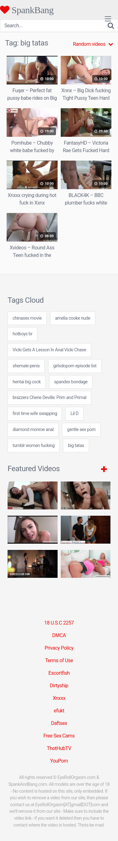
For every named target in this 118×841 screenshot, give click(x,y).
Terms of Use (59, 660)
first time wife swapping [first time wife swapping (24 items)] (35, 413)
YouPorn (59, 761)
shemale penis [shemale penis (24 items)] (26, 366)
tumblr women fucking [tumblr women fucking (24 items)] (33, 445)
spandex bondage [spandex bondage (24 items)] (70, 382)
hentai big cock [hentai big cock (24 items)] (27, 382)
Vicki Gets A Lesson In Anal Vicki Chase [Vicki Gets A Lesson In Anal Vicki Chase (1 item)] (49, 350)
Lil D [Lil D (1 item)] (74, 413)
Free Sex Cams (59, 736)
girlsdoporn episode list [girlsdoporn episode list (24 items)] (75, 366)
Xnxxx (59, 698)
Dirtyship (59, 686)
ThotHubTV (59, 748)
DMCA (59, 635)
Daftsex (59, 723)
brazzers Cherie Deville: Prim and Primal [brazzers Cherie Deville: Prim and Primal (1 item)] (49, 397)
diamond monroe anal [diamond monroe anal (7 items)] (33, 429)
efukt (59, 711)
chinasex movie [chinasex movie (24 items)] (27, 318)
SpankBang (26, 9)
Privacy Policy (59, 648)
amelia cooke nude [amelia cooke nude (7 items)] (72, 318)
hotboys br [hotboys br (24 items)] (22, 334)
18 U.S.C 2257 (59, 623)
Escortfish (59, 673)
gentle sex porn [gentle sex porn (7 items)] (81, 429)
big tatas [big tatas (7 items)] (76, 445)
